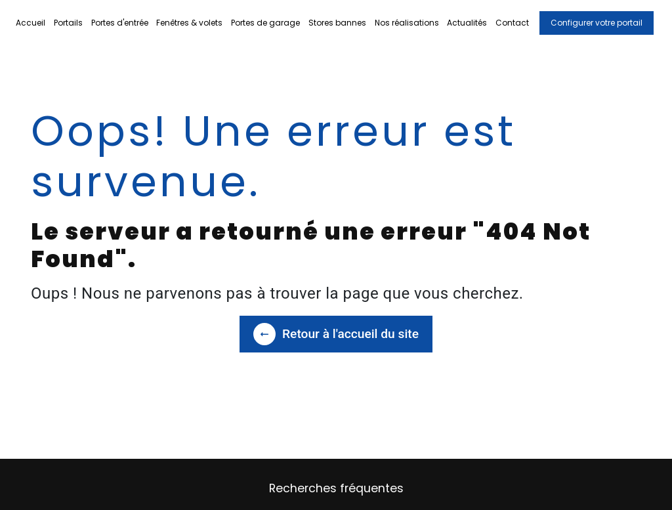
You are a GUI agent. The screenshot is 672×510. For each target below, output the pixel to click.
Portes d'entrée (119, 22)
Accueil (30, 22)
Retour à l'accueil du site (336, 334)
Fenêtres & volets (189, 22)
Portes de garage (265, 22)
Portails (68, 22)
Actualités (467, 22)
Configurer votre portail (596, 22)
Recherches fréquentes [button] (336, 488)
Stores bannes (337, 22)
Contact (512, 22)
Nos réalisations (407, 22)
